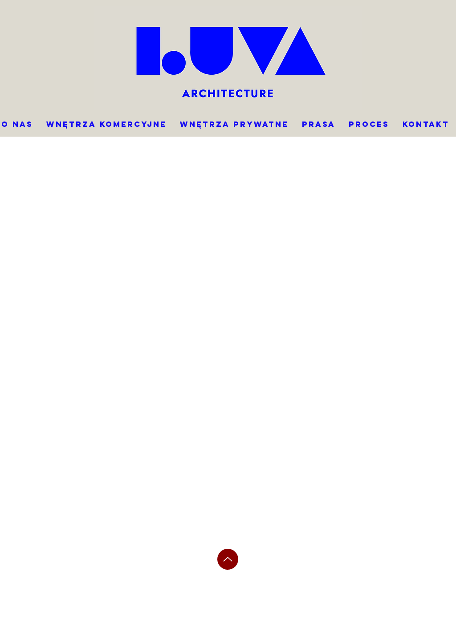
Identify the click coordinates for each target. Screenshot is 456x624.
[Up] (227, 559)
